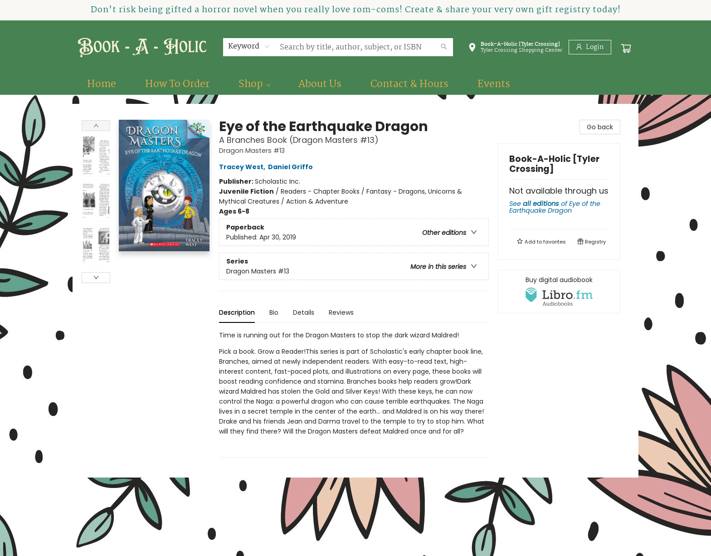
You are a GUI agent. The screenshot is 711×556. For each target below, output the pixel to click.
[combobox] (249, 46)
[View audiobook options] (559, 291)
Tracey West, (243, 166)
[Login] (590, 47)
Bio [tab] (273, 312)
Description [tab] (237, 312)
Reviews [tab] (341, 312)
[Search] (444, 47)
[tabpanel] (354, 394)
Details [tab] (303, 312)
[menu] (355, 84)
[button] (515, 49)
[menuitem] (102, 84)
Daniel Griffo (292, 166)
